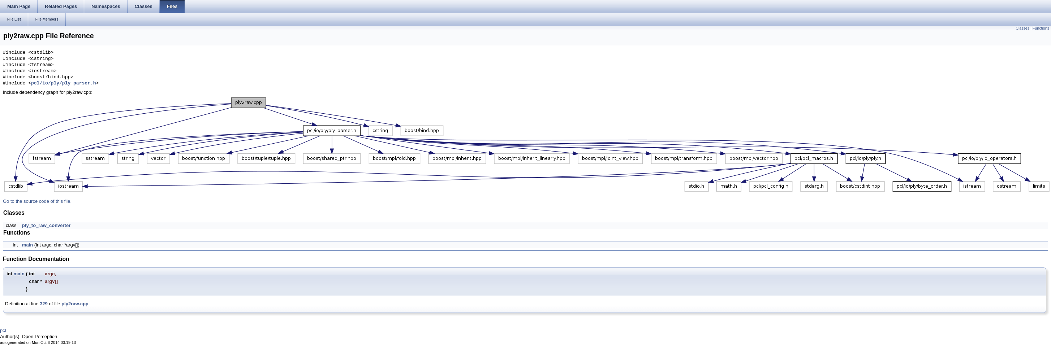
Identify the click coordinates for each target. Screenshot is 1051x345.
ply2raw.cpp (75, 303)
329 (44, 303)
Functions (1041, 28)
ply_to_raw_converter (46, 225)
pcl (3, 330)
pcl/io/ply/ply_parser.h (63, 83)
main (27, 245)
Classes (1022, 28)
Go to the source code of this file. (37, 201)
